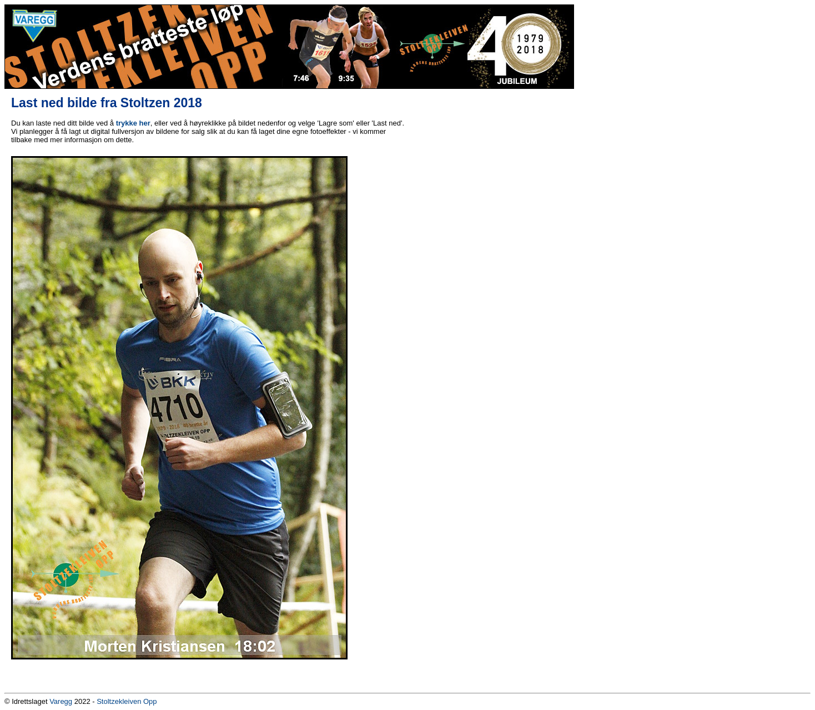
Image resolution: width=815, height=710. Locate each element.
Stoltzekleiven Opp (127, 701)
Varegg (60, 701)
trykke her (133, 123)
